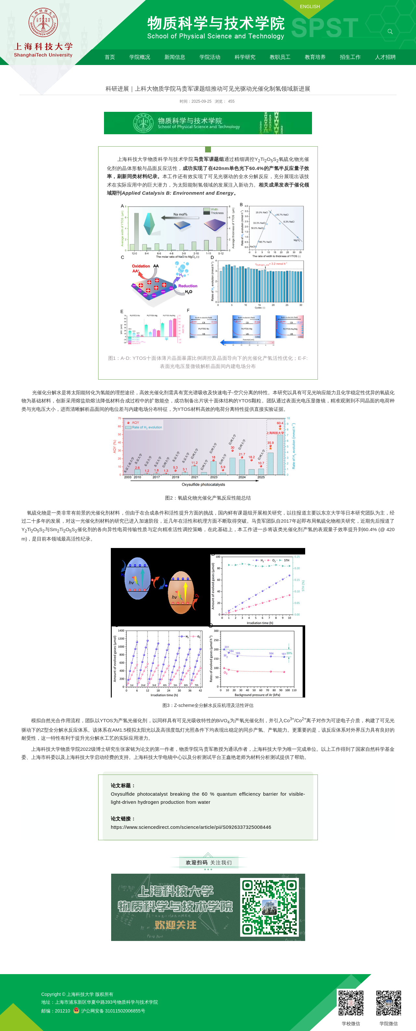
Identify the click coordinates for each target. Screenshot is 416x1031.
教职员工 (280, 57)
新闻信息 (174, 57)
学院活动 (210, 57)
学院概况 (139, 57)
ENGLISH (310, 6)
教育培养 (315, 57)
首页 (110, 57)
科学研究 (245, 57)
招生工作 (350, 57)
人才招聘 (385, 57)
